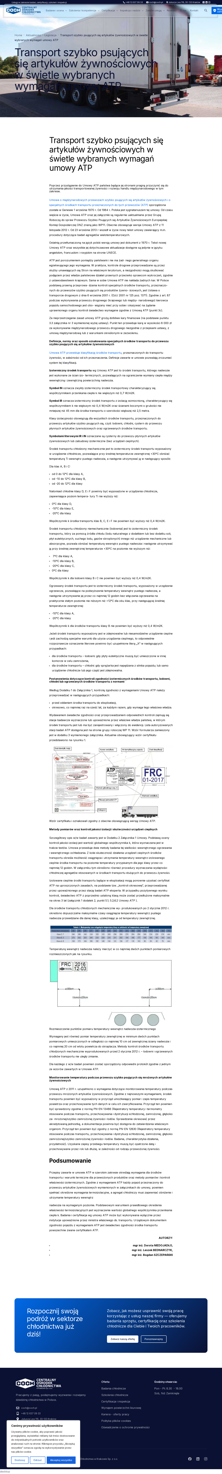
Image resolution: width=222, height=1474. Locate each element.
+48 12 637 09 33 (134, 2)
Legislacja (52, 98)
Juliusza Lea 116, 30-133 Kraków (184, 2)
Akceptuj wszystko (61, 1460)
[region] (43, 1443)
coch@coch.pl (156, 2)
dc (16, 98)
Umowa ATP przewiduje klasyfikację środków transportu (85, 352)
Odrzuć (37, 1460)
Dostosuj (20, 1460)
